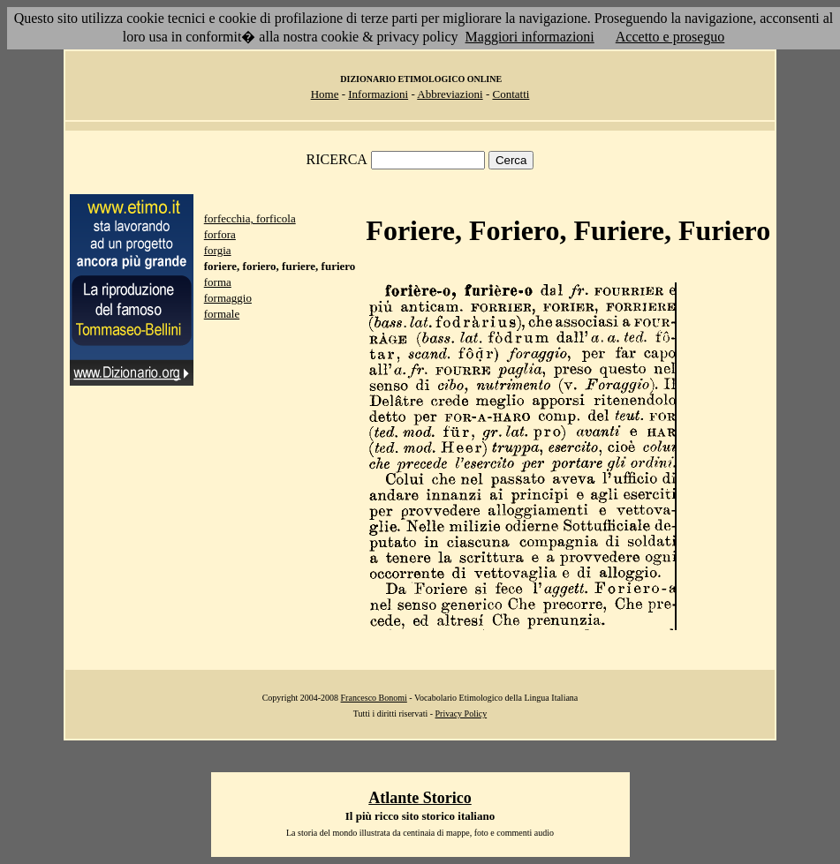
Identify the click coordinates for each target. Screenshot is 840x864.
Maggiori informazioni (529, 36)
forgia (217, 250)
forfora (220, 234)
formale (221, 313)
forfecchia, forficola (250, 218)
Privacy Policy (461, 713)
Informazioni (378, 94)
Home (325, 94)
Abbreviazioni (449, 94)
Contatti (510, 94)
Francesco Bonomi (374, 697)
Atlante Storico (419, 798)
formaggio (228, 297)
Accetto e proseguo (670, 36)
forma (217, 282)
